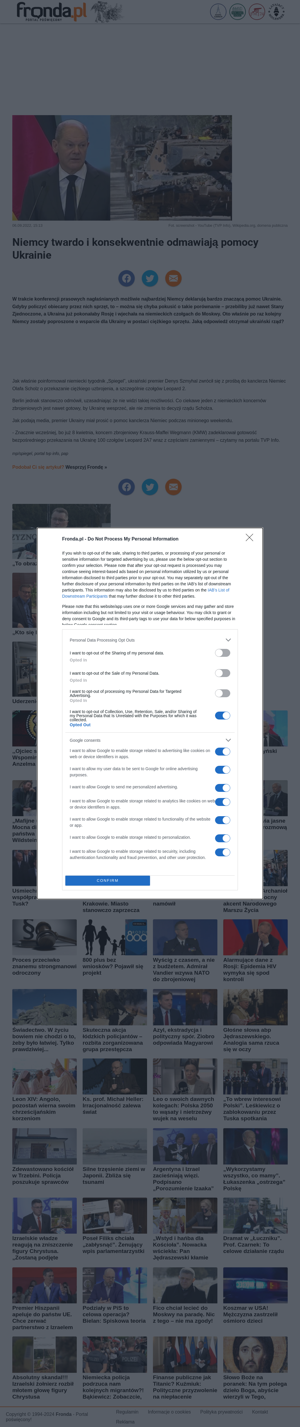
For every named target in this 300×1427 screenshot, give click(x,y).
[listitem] (150, 640)
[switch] (222, 653)
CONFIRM (108, 881)
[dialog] (150, 713)
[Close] (251, 539)
